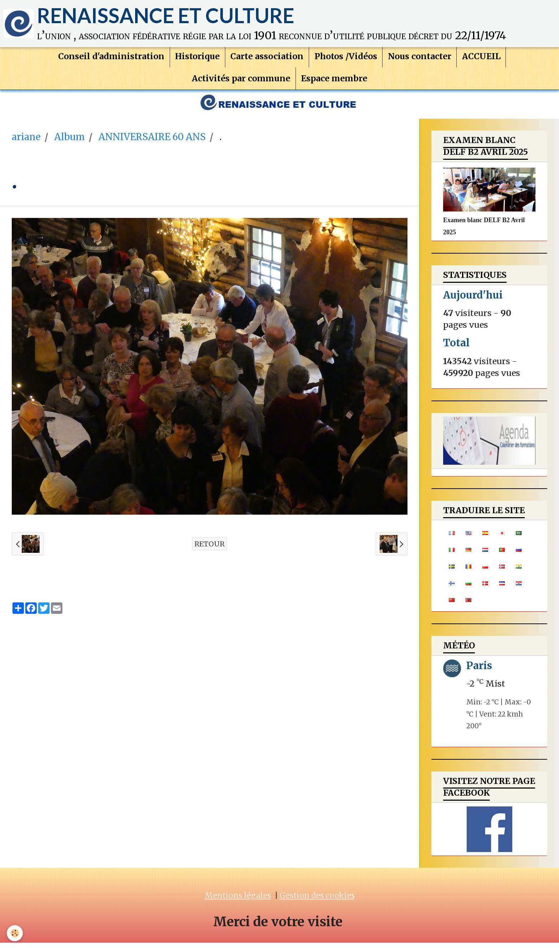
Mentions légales (238, 901)
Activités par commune (241, 82)
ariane (26, 142)
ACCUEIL (482, 59)
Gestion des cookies (317, 901)
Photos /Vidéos (345, 59)
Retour (209, 549)
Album (69, 142)
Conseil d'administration (110, 59)
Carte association (266, 59)
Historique (197, 59)
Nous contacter (420, 59)
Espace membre (334, 82)
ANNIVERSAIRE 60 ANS (152, 142)
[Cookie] (15, 933)
